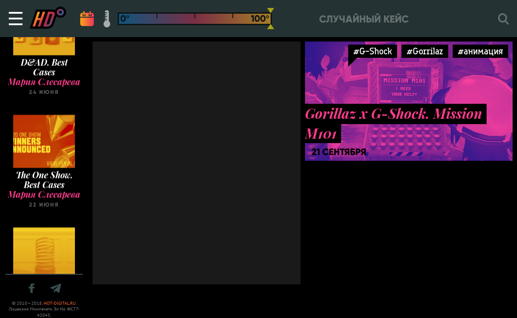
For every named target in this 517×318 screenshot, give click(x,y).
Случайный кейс (364, 19)
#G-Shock (372, 51)
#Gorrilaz (425, 51)
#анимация (480, 51)
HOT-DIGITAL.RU (60, 303)
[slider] (270, 18)
